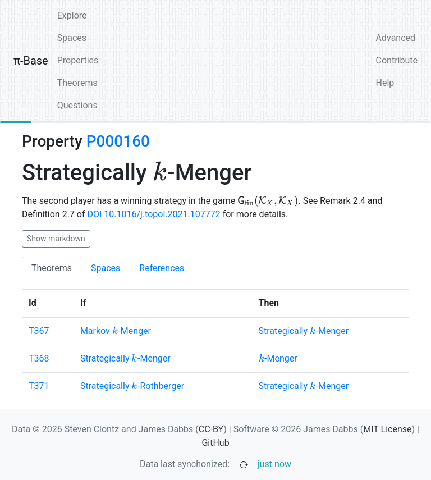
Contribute (397, 60)
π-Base (30, 60)
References (161, 268)
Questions (77, 105)
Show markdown (56, 238)
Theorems (77, 82)
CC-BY (211, 429)
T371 (39, 386)
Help (385, 82)
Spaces (71, 38)
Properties (78, 60)
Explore (72, 15)
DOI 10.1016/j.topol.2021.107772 (153, 214)
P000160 (118, 141)
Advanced (396, 38)
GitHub (215, 442)
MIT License (387, 429)
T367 (39, 331)
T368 (39, 358)
